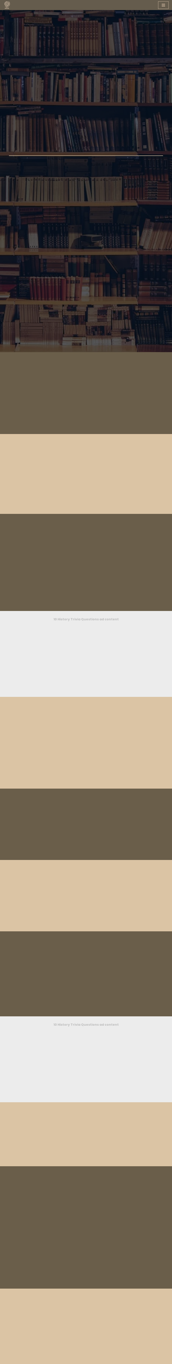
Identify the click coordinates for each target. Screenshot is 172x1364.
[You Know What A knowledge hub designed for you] (7, 5)
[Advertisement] (86, 808)
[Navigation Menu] (163, 5)
